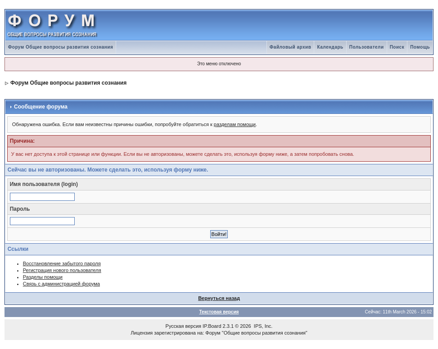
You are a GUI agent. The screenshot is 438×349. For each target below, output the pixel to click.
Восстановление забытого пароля (62, 263)
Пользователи (366, 47)
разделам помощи (235, 124)
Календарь (330, 47)
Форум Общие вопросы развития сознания (60, 47)
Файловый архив (291, 47)
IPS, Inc (262, 326)
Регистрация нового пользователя (62, 270)
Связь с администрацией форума (61, 283)
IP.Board (212, 326)
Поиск (397, 47)
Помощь (420, 47)
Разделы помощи (43, 277)
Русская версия (183, 326)
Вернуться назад (219, 298)
